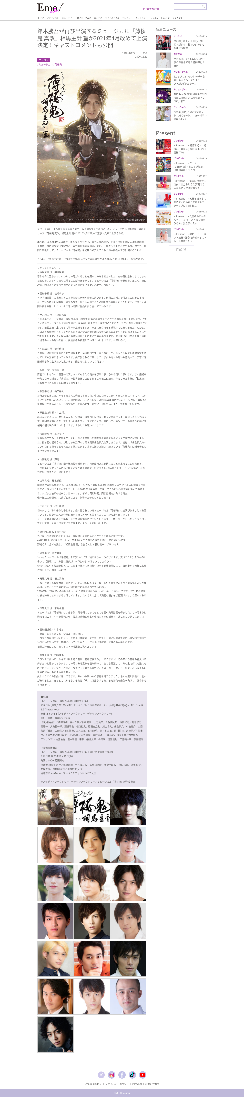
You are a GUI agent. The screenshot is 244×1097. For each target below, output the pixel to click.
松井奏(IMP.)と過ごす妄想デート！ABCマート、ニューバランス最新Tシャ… (190, 115)
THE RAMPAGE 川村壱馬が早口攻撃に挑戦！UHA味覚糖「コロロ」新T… (190, 97)
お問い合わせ (152, 1083)
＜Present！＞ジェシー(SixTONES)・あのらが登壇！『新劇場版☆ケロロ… (189, 166)
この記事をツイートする (134, 53)
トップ (41, 17)
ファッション (53, 17)
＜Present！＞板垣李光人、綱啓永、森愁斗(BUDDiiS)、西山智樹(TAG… (190, 149)
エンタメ (98, 17)
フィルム (154, 17)
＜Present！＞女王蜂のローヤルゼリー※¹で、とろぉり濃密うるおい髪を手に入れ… (190, 219)
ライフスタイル (112, 17)
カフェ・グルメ (84, 17)
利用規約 (137, 1083)
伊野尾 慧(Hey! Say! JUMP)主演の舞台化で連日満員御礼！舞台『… (189, 62)
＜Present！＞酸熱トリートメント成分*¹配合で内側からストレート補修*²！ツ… (190, 237)
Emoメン (165, 17)
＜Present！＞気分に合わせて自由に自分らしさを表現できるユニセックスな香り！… (190, 184)
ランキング (177, 17)
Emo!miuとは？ (93, 1083)
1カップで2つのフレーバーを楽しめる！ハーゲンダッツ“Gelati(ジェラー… (189, 80)
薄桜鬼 (58, 64)
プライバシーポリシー (117, 1083)
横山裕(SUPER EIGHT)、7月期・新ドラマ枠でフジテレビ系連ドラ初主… (189, 44)
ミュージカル (46, 64)
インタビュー (141, 17)
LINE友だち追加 (150, 9)
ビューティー (68, 17)
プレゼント (127, 17)
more (181, 249)
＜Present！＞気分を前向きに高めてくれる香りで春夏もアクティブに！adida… (190, 202)
